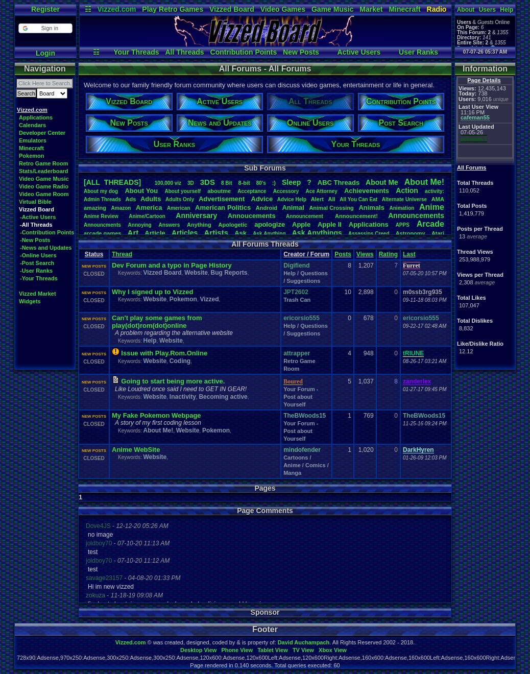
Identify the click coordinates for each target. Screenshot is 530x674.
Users (487, 9)
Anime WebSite (136, 449)
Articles (185, 233)
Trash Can (296, 300)
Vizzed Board (231, 9)
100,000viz (168, 183)
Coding (180, 361)
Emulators (32, 140)
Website (196, 272)
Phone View (237, 650)
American (178, 208)
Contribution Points (243, 52)
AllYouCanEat (358, 199)
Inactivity (183, 396)
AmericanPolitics (223, 207)
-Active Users (38, 217)
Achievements (366, 191)
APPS (402, 225)
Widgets (30, 301)
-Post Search (37, 263)
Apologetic (233, 225)
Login (45, 53)
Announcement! (356, 216)
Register (45, 9)
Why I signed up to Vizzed (152, 292)
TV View (303, 650)
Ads (130, 199)
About (466, 9)
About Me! (158, 430)
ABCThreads (338, 182)
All (331, 199)
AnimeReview (101, 216)
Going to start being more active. (173, 381)
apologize (269, 224)
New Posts (301, 52)
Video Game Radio (43, 186)
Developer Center (42, 133)
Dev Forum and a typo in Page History (172, 265)
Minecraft (404, 9)
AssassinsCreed (369, 233)
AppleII (330, 224)
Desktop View (198, 650)
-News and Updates (45, 248)
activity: (434, 191)
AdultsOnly (179, 199)
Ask (240, 233)
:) (274, 183)
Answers (169, 225)
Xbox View (333, 650)
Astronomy (410, 233)
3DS (207, 182)
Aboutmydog (101, 191)
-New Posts (35, 240)
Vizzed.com (116, 9)
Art (133, 232)
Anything (199, 225)
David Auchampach (304, 642)
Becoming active (223, 396)
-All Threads (36, 225)
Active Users (359, 52)
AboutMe (382, 182)
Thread (122, 254)
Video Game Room (44, 194)
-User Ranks (36, 271)
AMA (437, 199)
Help (506, 9)
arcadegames (102, 233)
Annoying (140, 225)
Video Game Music (44, 179)
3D (190, 183)
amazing (95, 208)
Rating (388, 254)
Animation (402, 208)
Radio (437, 9)
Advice (262, 199)
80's (261, 183)
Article (154, 233)
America (149, 207)
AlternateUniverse (404, 199)
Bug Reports (229, 272)
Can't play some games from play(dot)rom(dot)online (157, 321)
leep (291, 182)
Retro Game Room (43, 163)
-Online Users (38, 255)
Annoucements (252, 216)
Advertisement (223, 199)
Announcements (416, 215)
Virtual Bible (35, 202)
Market (370, 9)
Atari (437, 233)
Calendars (32, 125)
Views (365, 254)
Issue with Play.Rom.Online (164, 353)
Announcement (305, 216)
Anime (431, 207)
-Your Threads (39, 278)
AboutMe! (424, 182)
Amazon (121, 208)
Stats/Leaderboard (43, 171)
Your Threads (136, 52)
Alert (317, 199)
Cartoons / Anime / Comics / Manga (306, 465)
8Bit (226, 183)
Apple (301, 224)
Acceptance (251, 191)
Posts (342, 254)
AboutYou (141, 191)
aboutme (219, 191)
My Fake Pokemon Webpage (156, 415)
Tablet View (272, 650)
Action (407, 190)
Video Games (282, 9)
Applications (36, 117)
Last (409, 254)
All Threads (184, 52)
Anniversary (196, 215)
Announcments (102, 225)
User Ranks (418, 52)
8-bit (244, 183)
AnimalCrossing (331, 208)
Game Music (332, 9)
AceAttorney (321, 191)
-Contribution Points (47, 232)
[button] (45, 28)
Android (266, 208)
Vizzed (209, 299)
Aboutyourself (182, 191)
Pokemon (31, 156)
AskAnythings (317, 233)
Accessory (286, 191)
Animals (371, 207)
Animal (293, 207)
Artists (216, 232)
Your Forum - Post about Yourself (300, 396)
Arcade (430, 224)
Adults (150, 199)
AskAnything (269, 233)
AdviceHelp (291, 199)
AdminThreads (102, 199)
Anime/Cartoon (147, 216)
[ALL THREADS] (112, 182)
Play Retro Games (172, 9)
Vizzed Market (37, 294)
